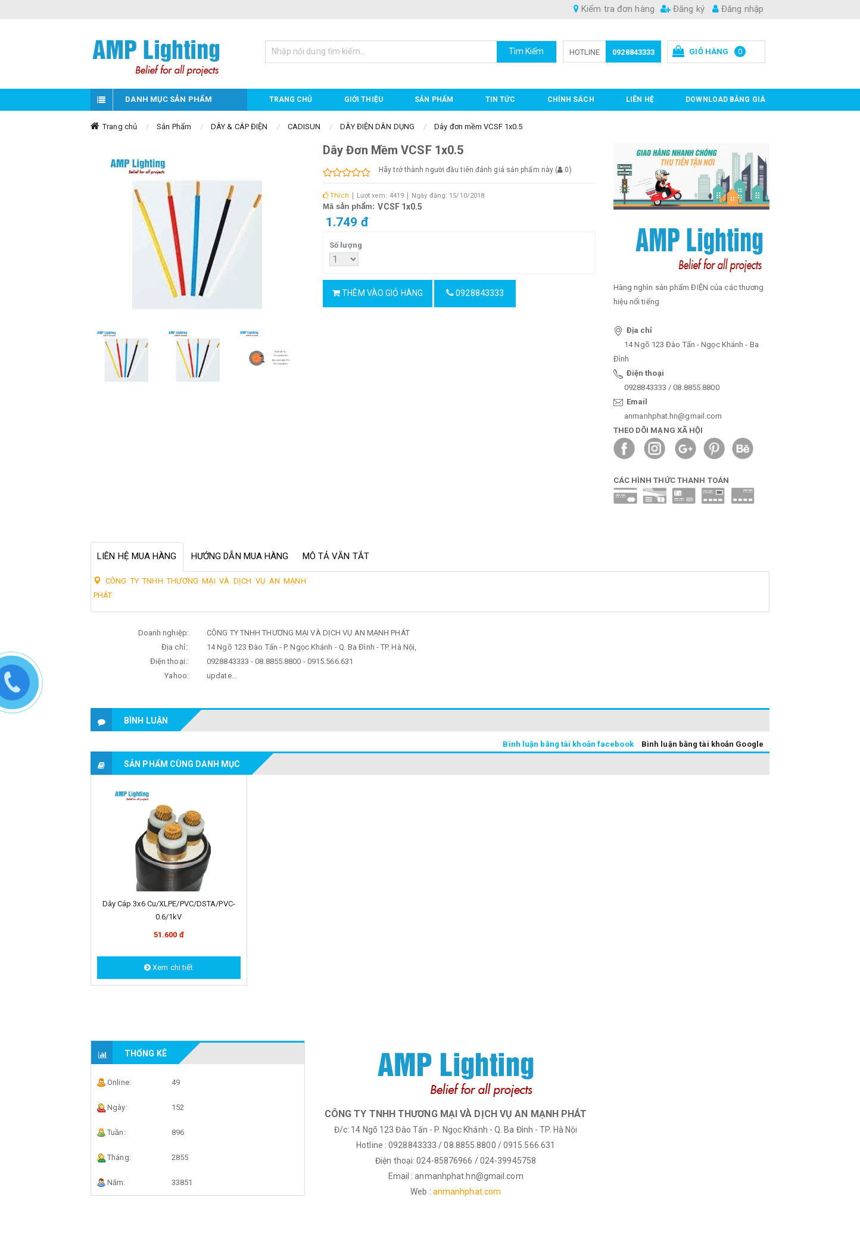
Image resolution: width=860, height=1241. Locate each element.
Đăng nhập (738, 9)
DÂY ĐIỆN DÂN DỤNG (377, 126)
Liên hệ (640, 99)
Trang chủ (291, 99)
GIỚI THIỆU (363, 99)
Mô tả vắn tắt (336, 556)
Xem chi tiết (168, 967)
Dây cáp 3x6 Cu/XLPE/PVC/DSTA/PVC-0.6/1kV (168, 910)
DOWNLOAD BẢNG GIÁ (725, 99)
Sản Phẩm (174, 126)
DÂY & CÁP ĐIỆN (239, 126)
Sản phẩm (434, 99)
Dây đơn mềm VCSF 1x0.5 (478, 126)
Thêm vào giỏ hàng (377, 293)
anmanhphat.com (467, 1191)
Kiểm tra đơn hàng (614, 9)
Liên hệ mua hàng (137, 556)
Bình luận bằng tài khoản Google (702, 744)
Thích (336, 195)
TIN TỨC (500, 99)
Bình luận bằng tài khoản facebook (568, 744)
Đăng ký (682, 9)
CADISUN (304, 126)
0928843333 (633, 52)
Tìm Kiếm (526, 51)
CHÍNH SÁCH (570, 99)
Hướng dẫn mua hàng (240, 556)
